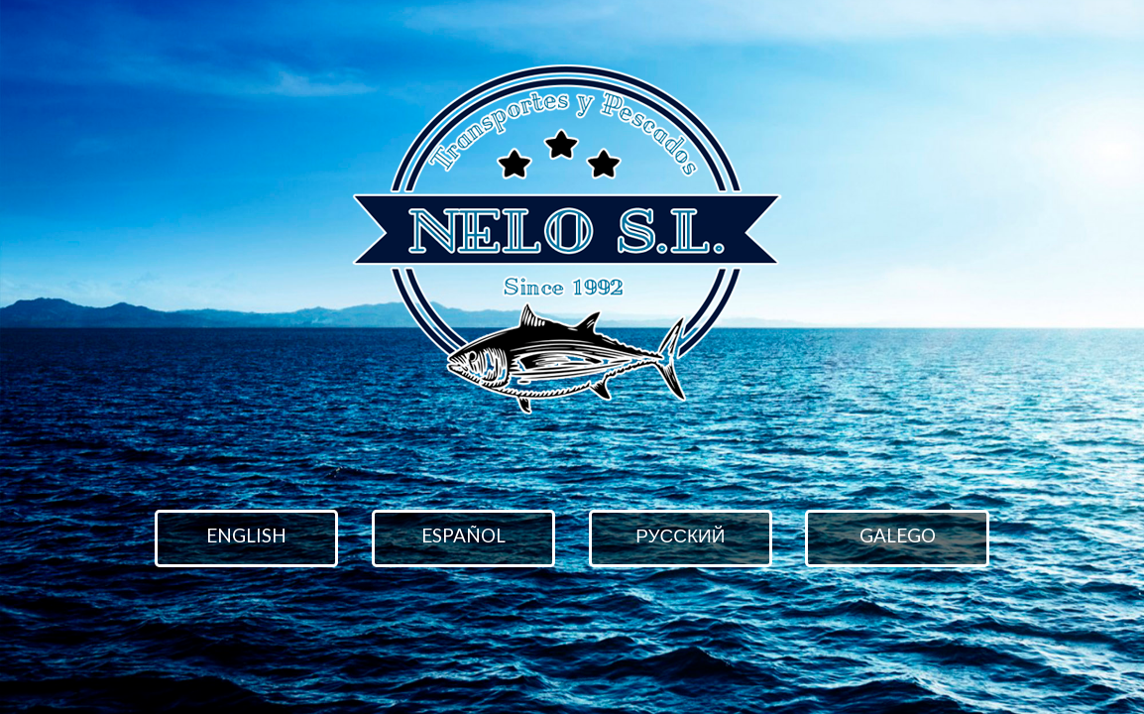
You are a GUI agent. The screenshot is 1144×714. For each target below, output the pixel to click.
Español (463, 535)
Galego (897, 535)
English (246, 535)
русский (680, 535)
